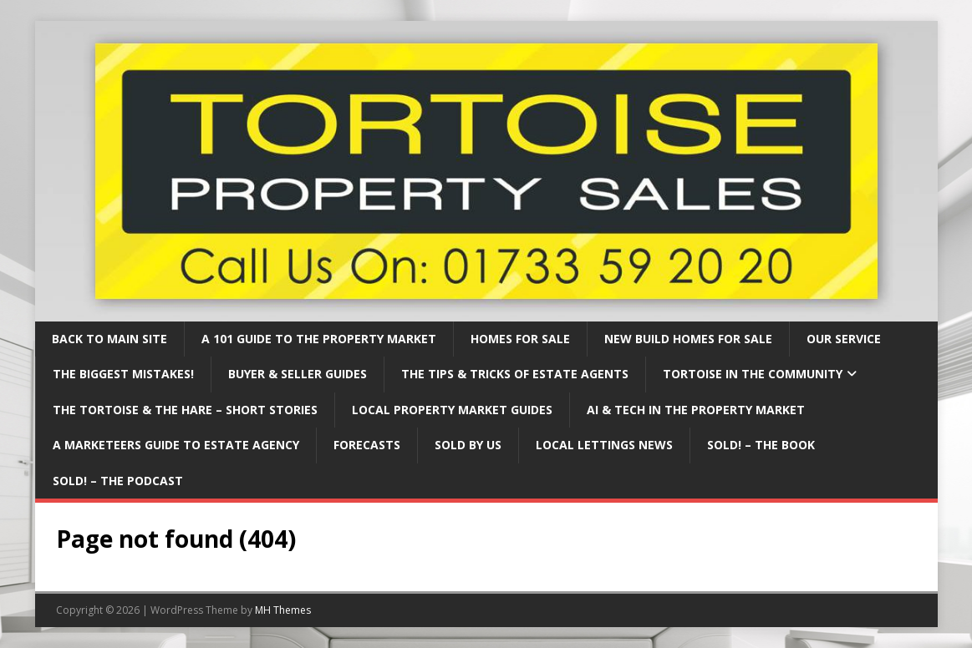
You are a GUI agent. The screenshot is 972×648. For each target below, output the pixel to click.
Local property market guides (452, 410)
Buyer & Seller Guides (297, 374)
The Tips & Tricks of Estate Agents (514, 374)
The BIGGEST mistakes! (123, 374)
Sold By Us (468, 445)
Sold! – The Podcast (118, 481)
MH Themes (283, 610)
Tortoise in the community (752, 374)
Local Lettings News (604, 445)
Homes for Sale (520, 339)
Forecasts (366, 445)
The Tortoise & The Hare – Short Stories (185, 410)
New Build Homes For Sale (688, 339)
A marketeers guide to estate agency (176, 445)
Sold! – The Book (761, 445)
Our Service (844, 339)
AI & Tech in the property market (696, 410)
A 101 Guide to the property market (318, 339)
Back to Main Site (109, 339)
